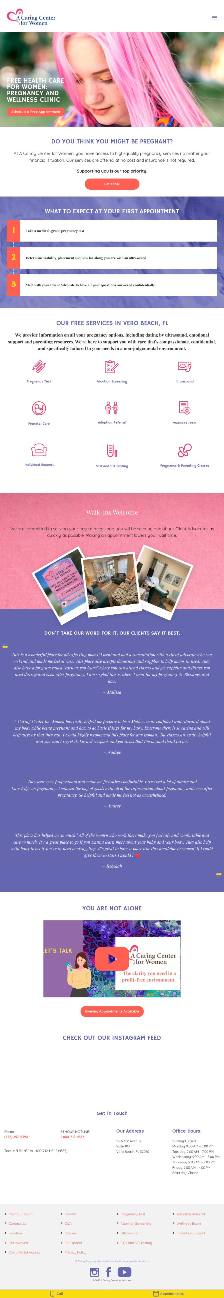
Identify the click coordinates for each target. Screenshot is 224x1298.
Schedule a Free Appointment (35, 112)
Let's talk (112, 184)
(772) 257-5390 (16, 1137)
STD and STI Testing (136, 1243)
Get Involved (18, 1243)
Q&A (68, 1223)
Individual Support (191, 1233)
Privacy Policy (76, 1252)
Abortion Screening (136, 1223)
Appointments (168, 1293)
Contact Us (17, 1223)
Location (15, 1233)
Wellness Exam (189, 1223)
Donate (70, 1214)
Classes (71, 1233)
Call (56, 1293)
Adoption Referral (191, 1214)
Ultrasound (129, 1233)
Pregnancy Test (133, 1214)
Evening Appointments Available (112, 1011)
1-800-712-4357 (72, 1137)
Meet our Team (21, 1214)
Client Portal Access (24, 1252)
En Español (73, 1243)
